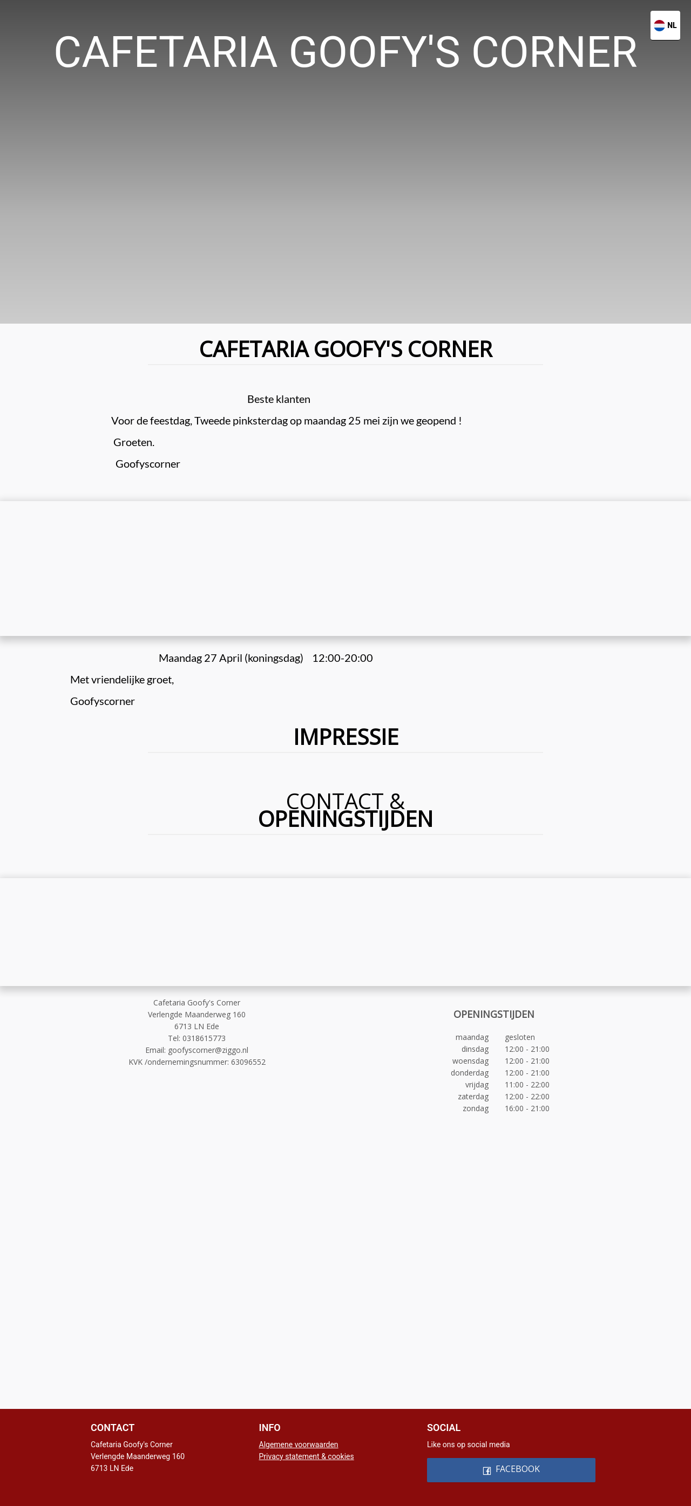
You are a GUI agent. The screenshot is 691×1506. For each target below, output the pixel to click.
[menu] (345, 17)
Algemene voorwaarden (298, 1444)
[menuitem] (189, 17)
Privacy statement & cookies (306, 1456)
